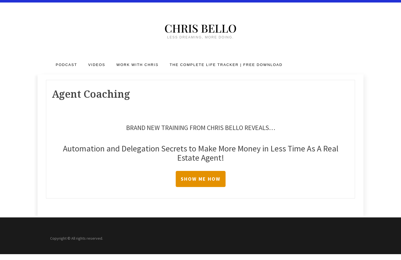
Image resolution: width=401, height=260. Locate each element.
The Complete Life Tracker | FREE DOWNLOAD (226, 65)
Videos (96, 65)
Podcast (66, 65)
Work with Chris (137, 65)
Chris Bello (200, 28)
